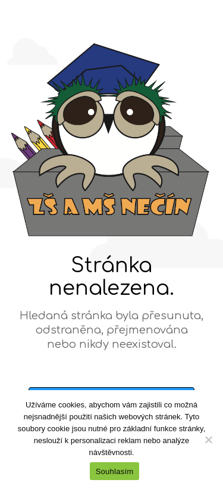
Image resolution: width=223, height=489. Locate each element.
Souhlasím (115, 471)
